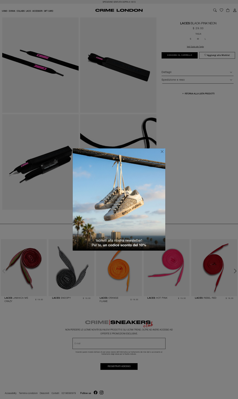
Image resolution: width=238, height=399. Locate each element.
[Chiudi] (162, 151)
